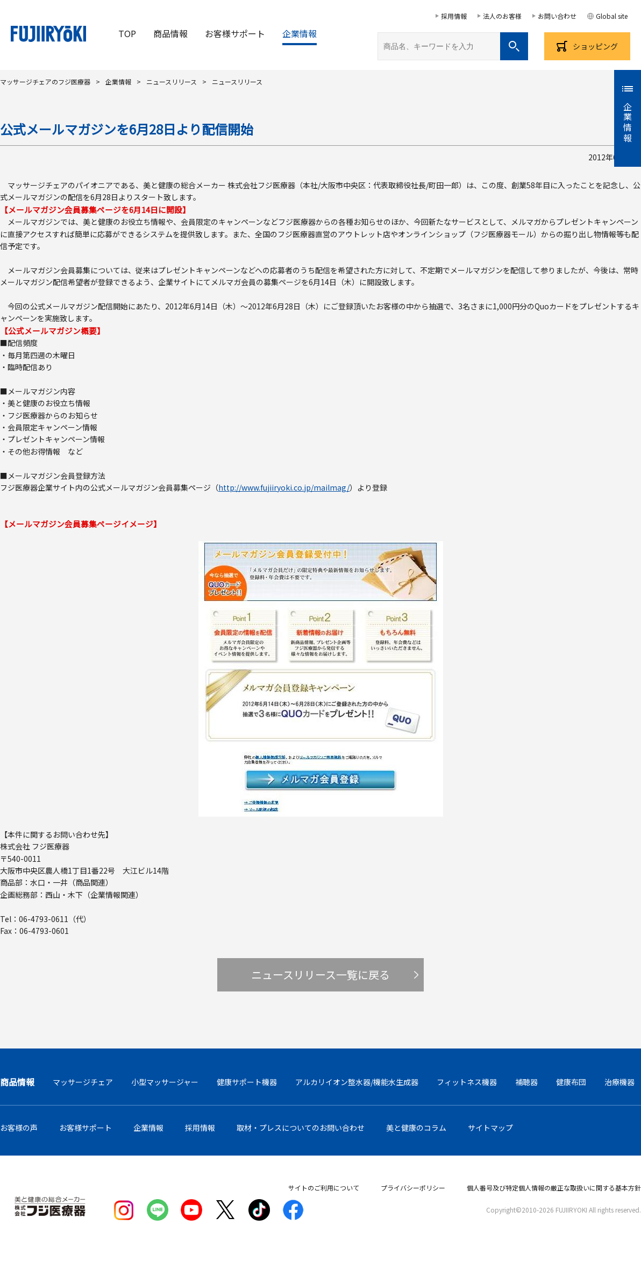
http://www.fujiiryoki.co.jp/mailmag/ (284, 487)
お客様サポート (235, 33)
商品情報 (170, 33)
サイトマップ (490, 1127)
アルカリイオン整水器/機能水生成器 (356, 1081)
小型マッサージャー (164, 1081)
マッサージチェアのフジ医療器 (45, 81)
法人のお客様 (502, 15)
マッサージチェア (83, 1081)
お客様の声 (19, 1127)
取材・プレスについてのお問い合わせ (301, 1127)
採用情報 (454, 15)
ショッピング (595, 46)
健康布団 (571, 1081)
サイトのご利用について (323, 1187)
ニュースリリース (171, 81)
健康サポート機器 (247, 1081)
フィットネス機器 (467, 1081)
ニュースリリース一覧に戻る (320, 974)
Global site (612, 15)
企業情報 (299, 33)
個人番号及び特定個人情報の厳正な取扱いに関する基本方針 (554, 1187)
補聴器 (526, 1081)
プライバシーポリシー (413, 1187)
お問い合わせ (557, 15)
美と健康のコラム (416, 1127)
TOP (127, 33)
